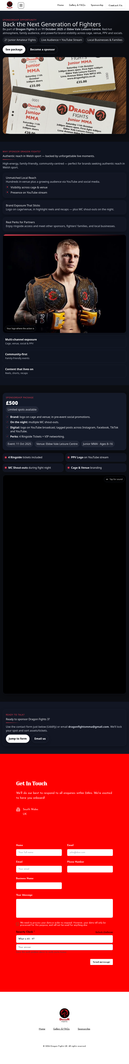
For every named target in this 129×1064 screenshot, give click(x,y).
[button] (114, 479)
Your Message (24, 895)
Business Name (24, 878)
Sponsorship (97, 5)
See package (14, 49)
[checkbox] (17, 924)
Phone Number (75, 862)
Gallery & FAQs (77, 5)
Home (60, 5)
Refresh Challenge (104, 932)
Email (70, 845)
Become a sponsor (42, 49)
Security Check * (25, 932)
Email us (40, 738)
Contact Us (115, 5)
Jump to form (18, 738)
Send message (101, 962)
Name (19, 845)
